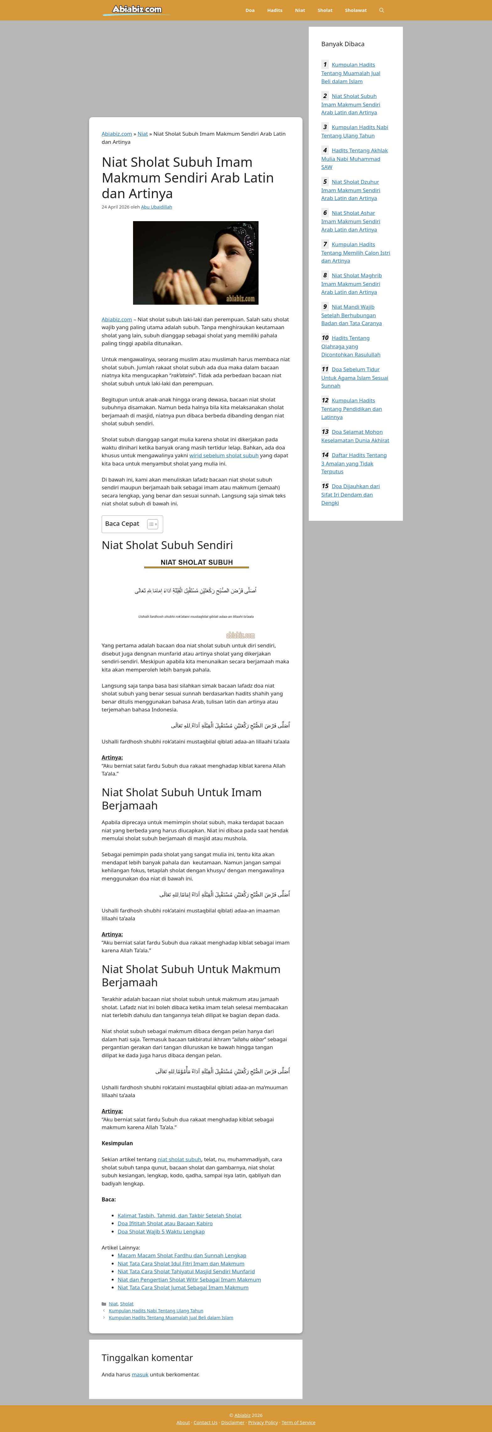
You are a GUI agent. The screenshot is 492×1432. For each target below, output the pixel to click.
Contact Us (205, 1422)
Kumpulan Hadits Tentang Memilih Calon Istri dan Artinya (355, 252)
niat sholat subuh (179, 1159)
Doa (249, 10)
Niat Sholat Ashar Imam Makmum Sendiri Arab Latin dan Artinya (350, 221)
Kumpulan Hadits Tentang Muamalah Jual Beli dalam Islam (171, 1317)
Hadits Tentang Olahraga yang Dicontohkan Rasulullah (351, 346)
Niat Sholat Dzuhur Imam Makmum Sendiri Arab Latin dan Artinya (350, 190)
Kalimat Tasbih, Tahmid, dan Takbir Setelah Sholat (179, 1215)
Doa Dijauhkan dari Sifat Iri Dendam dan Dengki (350, 494)
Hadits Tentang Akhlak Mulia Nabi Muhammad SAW (354, 159)
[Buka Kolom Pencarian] (381, 10)
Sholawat (356, 10)
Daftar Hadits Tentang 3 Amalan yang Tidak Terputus (354, 463)
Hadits (274, 10)
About (183, 1422)
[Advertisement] (195, 71)
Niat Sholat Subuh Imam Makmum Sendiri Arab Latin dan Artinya (350, 104)
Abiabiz (242, 1415)
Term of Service (298, 1422)
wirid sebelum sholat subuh (224, 455)
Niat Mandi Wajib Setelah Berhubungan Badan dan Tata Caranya (351, 315)
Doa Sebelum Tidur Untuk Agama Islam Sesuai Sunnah (354, 377)
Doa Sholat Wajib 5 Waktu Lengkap (161, 1231)
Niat (300, 10)
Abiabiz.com (117, 133)
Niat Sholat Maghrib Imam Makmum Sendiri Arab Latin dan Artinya (351, 284)
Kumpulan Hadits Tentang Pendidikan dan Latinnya (351, 409)
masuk (140, 1374)
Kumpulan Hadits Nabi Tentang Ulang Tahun (156, 1311)
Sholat (325, 10)
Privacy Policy (263, 1422)
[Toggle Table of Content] (149, 524)
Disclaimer (232, 1422)
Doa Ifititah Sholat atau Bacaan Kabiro (165, 1223)
